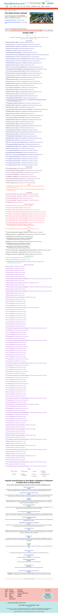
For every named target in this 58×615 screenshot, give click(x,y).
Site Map (19, 596)
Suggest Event (8, 30)
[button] (32, 16)
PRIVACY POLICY (33, 611)
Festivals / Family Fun (29, 37)
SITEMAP (43, 611)
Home (11, 6)
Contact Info (29, 606)
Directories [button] (28, 6)
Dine (21, 6)
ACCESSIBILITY (39, 611)
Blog (39, 6)
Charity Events (18, 37)
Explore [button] (15, 6)
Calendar (42, 6)
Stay (6, 594)
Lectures (36, 38)
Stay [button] (24, 6)
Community (31, 38)
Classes (23, 37)
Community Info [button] (34, 6)
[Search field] (35, 3)
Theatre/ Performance (41, 37)
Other (48, 37)
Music (35, 37)
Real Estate (47, 6)
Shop (6, 591)
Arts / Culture (12, 37)
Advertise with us (50, 3)
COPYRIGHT (16, 611)
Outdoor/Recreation (24, 38)
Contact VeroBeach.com (23, 593)
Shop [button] (18, 6)
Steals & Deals (12, 598)
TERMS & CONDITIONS (27, 611)
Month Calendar (50, 30)
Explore (6, 589)
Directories (11, 591)
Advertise (20, 594)
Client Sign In (20, 591)
